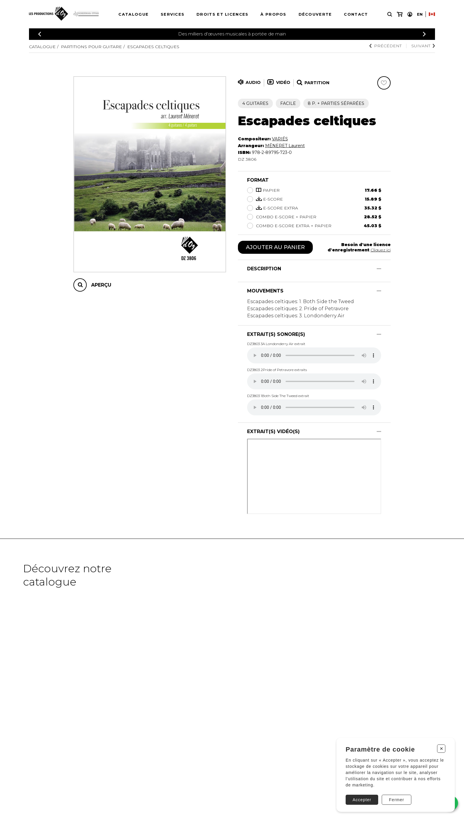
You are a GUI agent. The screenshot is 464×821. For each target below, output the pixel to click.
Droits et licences (222, 14)
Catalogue (133, 14)
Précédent (385, 45)
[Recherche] (389, 14)
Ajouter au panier (275, 247)
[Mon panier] (399, 14)
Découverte (315, 14)
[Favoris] (384, 83)
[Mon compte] (409, 14)
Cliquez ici (380, 250)
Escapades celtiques (153, 46)
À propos (273, 14)
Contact (356, 14)
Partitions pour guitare (91, 46)
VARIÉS (280, 139)
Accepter (362, 799)
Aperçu (101, 285)
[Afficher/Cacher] (379, 268)
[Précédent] (39, 34)
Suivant (423, 45)
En (420, 14)
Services (172, 14)
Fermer (396, 799)
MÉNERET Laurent (285, 145)
